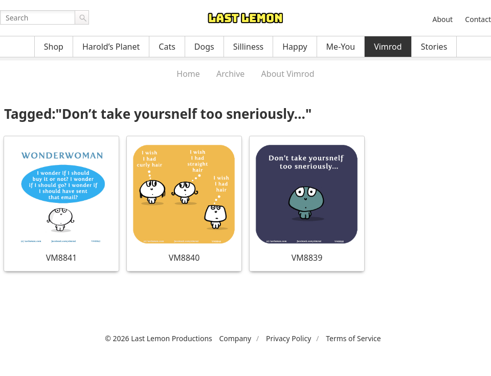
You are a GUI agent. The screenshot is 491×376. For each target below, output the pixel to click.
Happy (294, 46)
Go (82, 17)
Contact (478, 19)
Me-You (340, 46)
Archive (230, 73)
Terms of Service (353, 338)
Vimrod (388, 46)
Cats (167, 46)
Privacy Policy (288, 338)
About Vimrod (288, 73)
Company (235, 338)
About (442, 19)
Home (188, 73)
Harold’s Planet (111, 46)
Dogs (204, 46)
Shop (53, 46)
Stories (434, 46)
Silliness (248, 46)
